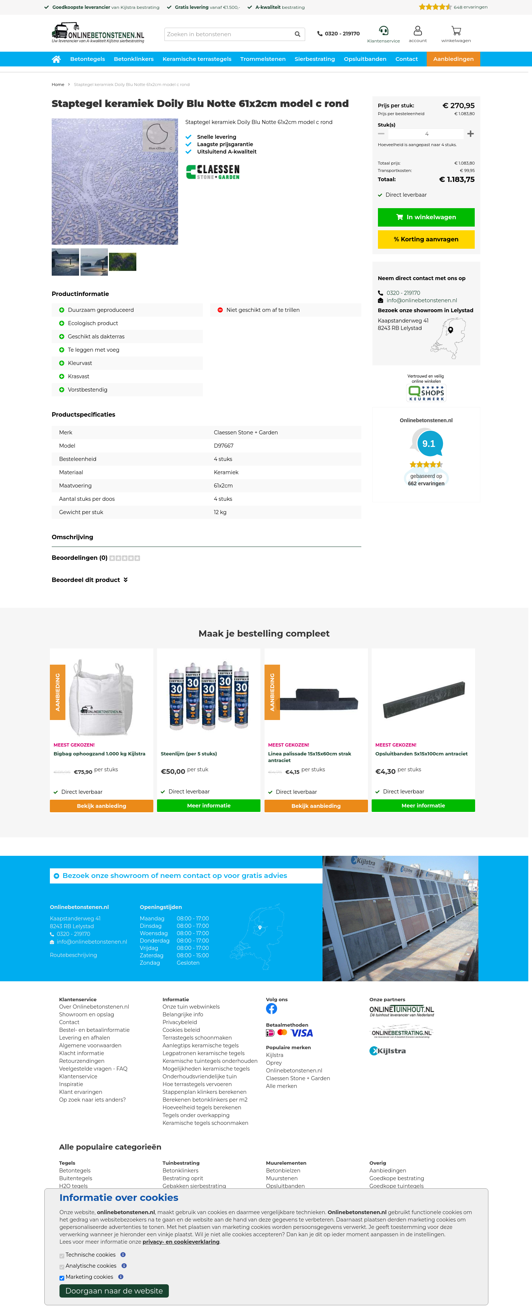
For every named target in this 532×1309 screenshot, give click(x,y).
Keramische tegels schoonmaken (206, 1123)
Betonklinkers (134, 58)
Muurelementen (286, 1163)
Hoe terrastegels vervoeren (197, 1084)
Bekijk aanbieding (101, 806)
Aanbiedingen (453, 58)
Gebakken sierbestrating (194, 1186)
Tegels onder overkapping (196, 1115)
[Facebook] (271, 1008)
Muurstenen (282, 1178)
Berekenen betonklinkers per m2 (205, 1099)
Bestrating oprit (183, 1178)
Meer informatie (209, 805)
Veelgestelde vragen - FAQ (93, 1068)
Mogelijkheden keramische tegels (206, 1068)
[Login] (418, 35)
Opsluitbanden (365, 58)
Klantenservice (78, 1076)
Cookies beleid (181, 1030)
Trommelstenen (263, 58)
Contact (407, 58)
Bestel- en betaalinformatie (94, 1030)
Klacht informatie (81, 1053)
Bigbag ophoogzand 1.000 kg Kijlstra (100, 754)
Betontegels (87, 58)
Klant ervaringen (80, 1092)
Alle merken (281, 1086)
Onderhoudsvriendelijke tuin (200, 1076)
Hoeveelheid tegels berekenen (202, 1107)
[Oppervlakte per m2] (425, 133)
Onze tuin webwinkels (191, 1006)
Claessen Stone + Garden (298, 1078)
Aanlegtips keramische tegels (201, 1045)
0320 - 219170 (338, 33)
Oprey (274, 1063)
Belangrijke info (183, 1014)
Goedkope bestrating (396, 1178)
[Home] (98, 30)
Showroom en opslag (86, 1014)
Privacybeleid (180, 1022)
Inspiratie (71, 1084)
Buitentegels (75, 1178)
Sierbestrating (315, 58)
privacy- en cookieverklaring (181, 1242)
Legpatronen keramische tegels (204, 1053)
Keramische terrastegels (197, 58)
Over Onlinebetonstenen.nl (94, 1006)
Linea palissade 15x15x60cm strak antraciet (309, 757)
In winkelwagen (425, 217)
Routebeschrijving (73, 955)
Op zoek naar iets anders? (92, 1099)
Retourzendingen (82, 1061)
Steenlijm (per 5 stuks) (189, 754)
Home (58, 84)
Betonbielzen (283, 1170)
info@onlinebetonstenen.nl (419, 300)
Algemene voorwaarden (90, 1045)
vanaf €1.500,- (207, 7)
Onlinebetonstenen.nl (294, 1070)
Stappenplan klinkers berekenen (205, 1092)
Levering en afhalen (84, 1037)
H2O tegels (73, 1186)
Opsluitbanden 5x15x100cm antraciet (421, 754)
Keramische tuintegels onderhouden (210, 1061)
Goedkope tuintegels (396, 1186)
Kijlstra (127, 7)
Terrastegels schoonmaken (197, 1037)
